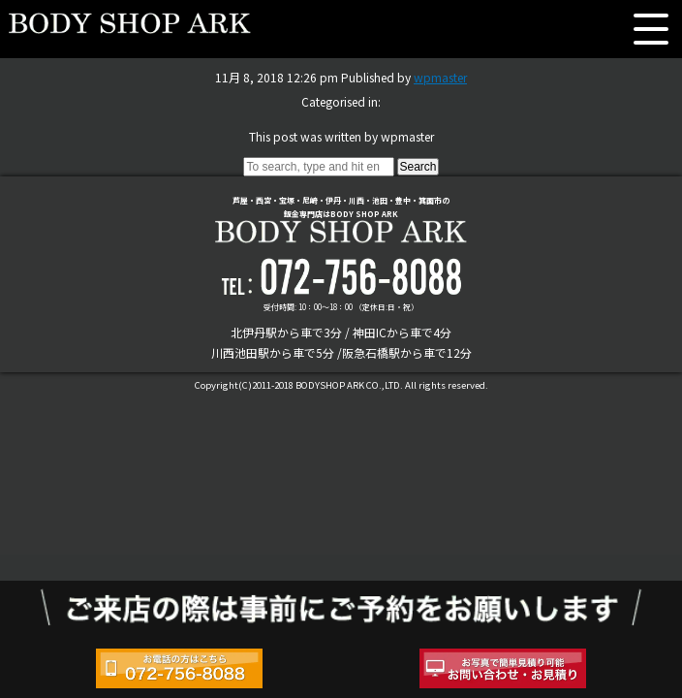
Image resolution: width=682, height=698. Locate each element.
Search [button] (417, 167)
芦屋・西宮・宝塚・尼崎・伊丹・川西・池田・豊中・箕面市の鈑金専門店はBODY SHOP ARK (341, 218)
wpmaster (440, 77)
